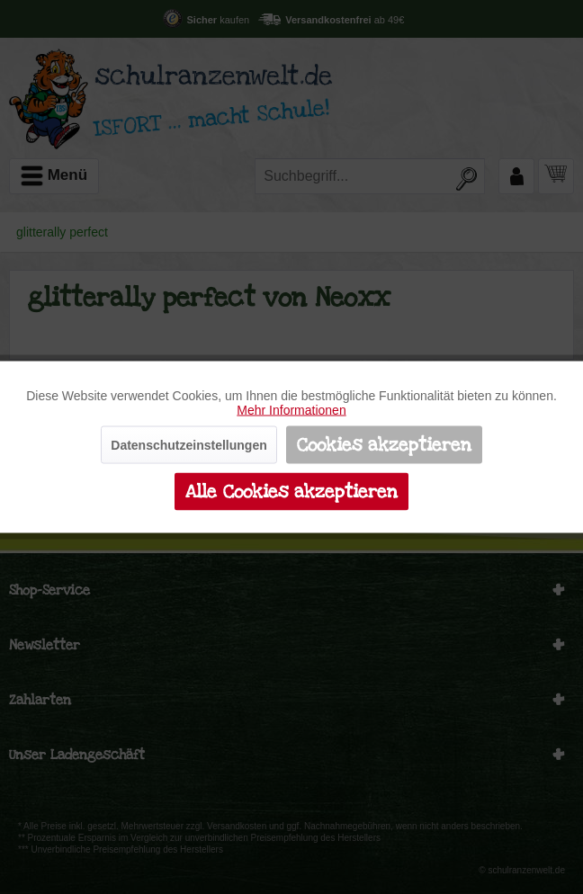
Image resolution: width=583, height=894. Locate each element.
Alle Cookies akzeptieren (291, 492)
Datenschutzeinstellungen (188, 445)
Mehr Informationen (291, 410)
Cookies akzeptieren (384, 445)
